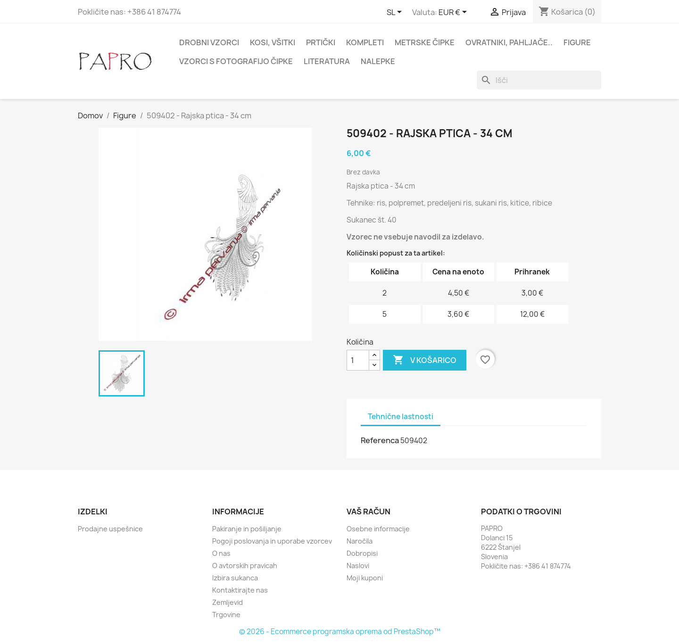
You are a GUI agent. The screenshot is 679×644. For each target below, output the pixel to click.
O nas (221, 553)
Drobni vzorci (209, 42)
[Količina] (358, 360)
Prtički (320, 42)
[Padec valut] (454, 12)
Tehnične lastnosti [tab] (400, 416)
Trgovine (226, 614)
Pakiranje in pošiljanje (247, 528)
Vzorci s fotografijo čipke (236, 61)
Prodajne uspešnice (110, 528)
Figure (577, 42)
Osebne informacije (378, 528)
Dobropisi (362, 553)
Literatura (327, 61)
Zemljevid (227, 602)
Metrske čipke (425, 42)
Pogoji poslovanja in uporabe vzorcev (272, 541)
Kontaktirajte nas (240, 590)
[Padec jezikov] (396, 12)
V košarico (424, 360)
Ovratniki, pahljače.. (509, 42)
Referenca (380, 440)
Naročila (360, 541)
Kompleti (365, 42)
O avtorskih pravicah (244, 565)
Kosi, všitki (272, 42)
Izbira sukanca (235, 577)
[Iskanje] (539, 80)
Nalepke (378, 61)
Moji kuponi (365, 577)
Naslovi (358, 565)
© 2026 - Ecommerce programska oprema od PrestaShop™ (339, 631)
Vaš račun (368, 511)
